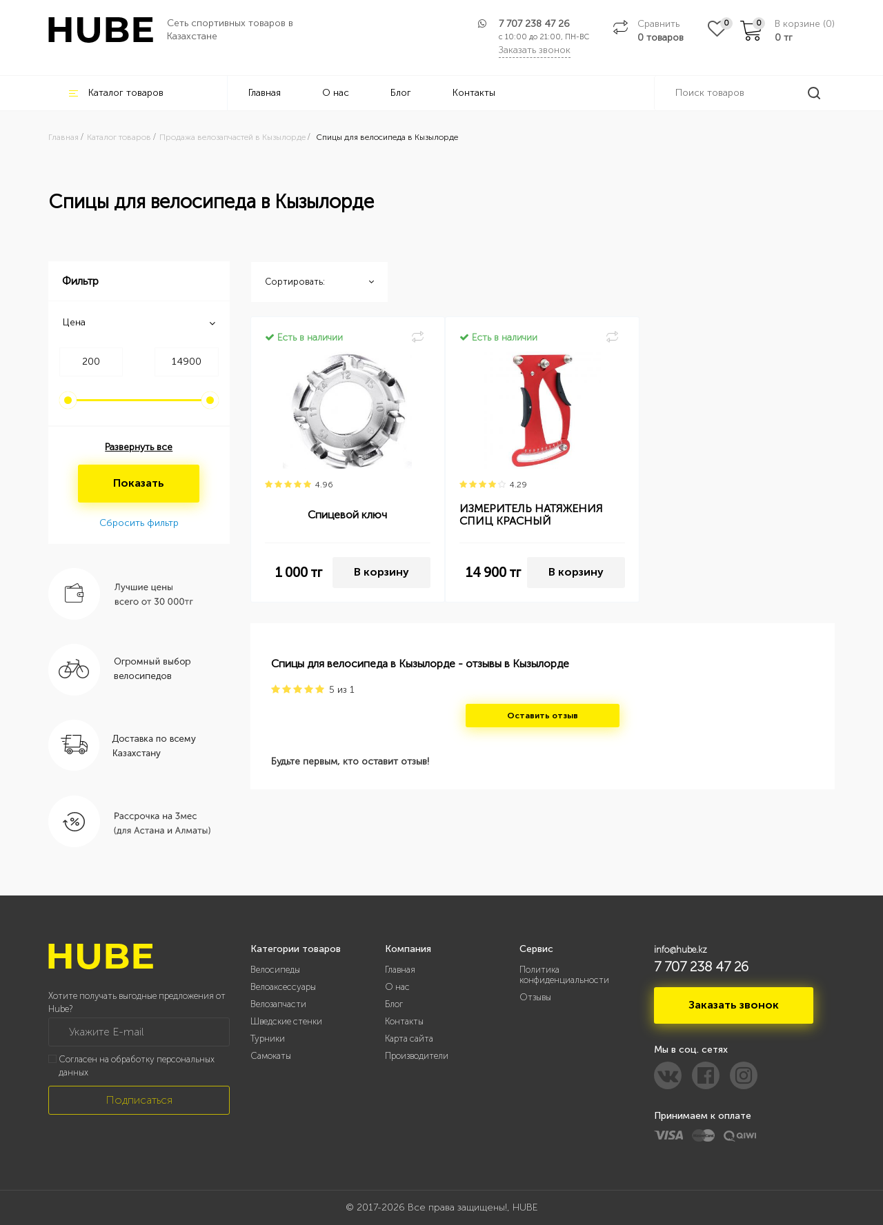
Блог (400, 93)
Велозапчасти (278, 1004)
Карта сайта (409, 1038)
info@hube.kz (680, 949)
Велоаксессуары (283, 987)
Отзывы (535, 997)
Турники (267, 1038)
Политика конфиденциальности (564, 974)
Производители (416, 1056)
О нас (335, 93)
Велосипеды (275, 969)
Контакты (474, 93)
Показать (138, 482)
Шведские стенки (286, 1021)
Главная (264, 93)
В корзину (381, 571)
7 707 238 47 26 (534, 24)
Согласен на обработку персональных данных (137, 1065)
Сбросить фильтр (139, 523)
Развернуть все (138, 447)
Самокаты (270, 1056)
